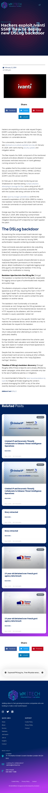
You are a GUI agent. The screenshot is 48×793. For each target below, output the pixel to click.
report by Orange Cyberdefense (18, 197)
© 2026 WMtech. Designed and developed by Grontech (24, 786)
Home (3, 722)
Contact (4, 744)
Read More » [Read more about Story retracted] (8, 517)
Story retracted (11, 512)
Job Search (5, 734)
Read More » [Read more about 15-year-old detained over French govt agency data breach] (8, 580)
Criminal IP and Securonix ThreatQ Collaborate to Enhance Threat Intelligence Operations (23, 443)
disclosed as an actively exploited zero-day (20, 145)
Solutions (4, 731)
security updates (29, 148)
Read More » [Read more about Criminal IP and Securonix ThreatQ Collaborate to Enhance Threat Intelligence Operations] (8, 451)
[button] (39, 5)
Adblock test (6, 391)
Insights (4, 741)
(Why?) (14, 391)
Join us (4, 737)
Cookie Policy (29, 722)
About (3, 725)
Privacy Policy (29, 725)
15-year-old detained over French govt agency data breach (21, 574)
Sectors (4, 728)
